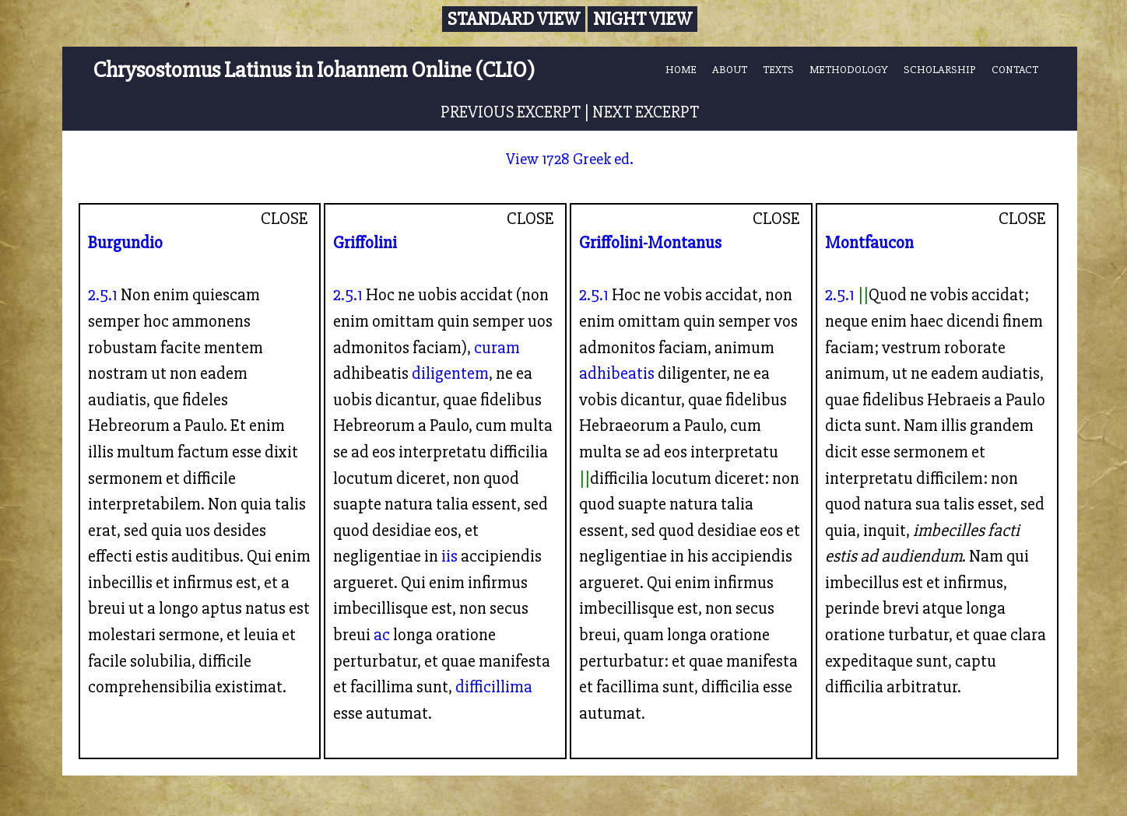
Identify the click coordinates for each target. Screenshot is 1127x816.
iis (449, 556)
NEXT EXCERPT (645, 112)
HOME (681, 69)
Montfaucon (869, 243)
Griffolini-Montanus (650, 243)
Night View (642, 19)
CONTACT (1015, 69)
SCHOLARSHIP (940, 69)
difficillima (493, 687)
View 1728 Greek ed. (570, 159)
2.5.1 (103, 295)
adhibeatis (617, 373)
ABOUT (729, 69)
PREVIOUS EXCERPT (511, 112)
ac (382, 635)
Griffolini (365, 243)
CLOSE (284, 218)
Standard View (514, 19)
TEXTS (778, 69)
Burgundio (125, 243)
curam (497, 348)
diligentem (450, 373)
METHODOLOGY (848, 69)
